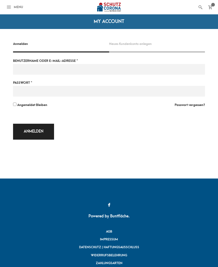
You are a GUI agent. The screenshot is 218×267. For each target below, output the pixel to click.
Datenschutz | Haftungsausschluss (109, 247)
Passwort (22, 83)
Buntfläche (119, 216)
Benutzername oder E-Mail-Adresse (45, 61)
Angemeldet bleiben (30, 105)
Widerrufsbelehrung (109, 255)
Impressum (109, 239)
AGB (109, 231)
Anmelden (33, 131)
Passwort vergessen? (190, 105)
